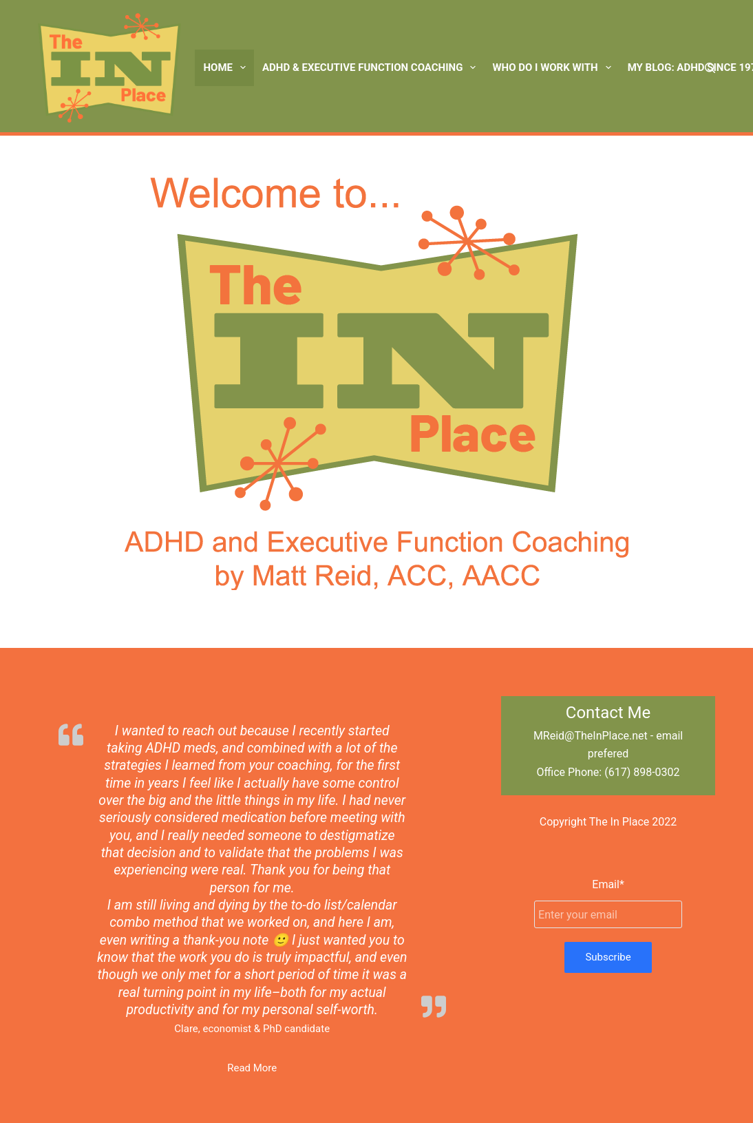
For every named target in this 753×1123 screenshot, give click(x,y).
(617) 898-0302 (641, 772)
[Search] (710, 68)
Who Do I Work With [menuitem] (554, 67)
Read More (252, 1068)
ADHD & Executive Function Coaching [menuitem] (371, 67)
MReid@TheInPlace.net (590, 735)
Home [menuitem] (227, 67)
